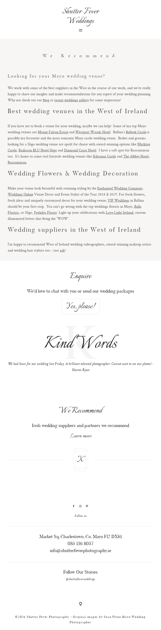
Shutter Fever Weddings (80, 16)
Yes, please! (80, 306)
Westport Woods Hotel (92, 132)
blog (46, 100)
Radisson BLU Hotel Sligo (38, 150)
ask (62, 250)
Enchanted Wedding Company (119, 188)
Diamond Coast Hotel (80, 150)
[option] (81, 350)
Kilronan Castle (104, 156)
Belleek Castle (136, 132)
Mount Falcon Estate (53, 132)
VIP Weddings (118, 200)
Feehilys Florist (45, 212)
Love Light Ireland (119, 212)
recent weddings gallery (71, 100)
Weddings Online (20, 194)
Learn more (80, 436)
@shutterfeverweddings (80, 579)
